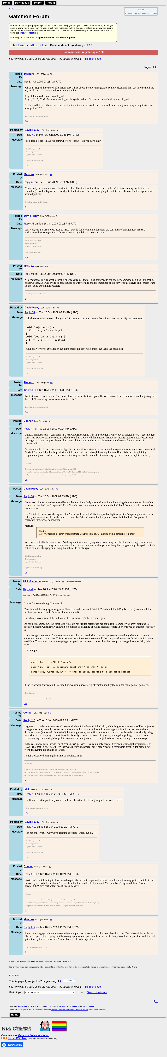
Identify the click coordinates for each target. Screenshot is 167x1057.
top (155, 1008)
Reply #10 (29, 726)
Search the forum (97, 998)
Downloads (22, 2)
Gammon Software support (33, 1041)
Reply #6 (29, 393)
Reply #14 (29, 933)
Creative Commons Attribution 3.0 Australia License (69, 1016)
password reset (26, 33)
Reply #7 (29, 432)
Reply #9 (28, 592)
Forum (51, 2)
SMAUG (33, 45)
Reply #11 (30, 800)
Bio (51, 74)
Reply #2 (29, 182)
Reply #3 (29, 223)
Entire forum (17, 45)
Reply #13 (29, 880)
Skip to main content (15, 9)
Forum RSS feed (17, 1044)
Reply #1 (29, 134)
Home (6, 2)
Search (38, 2)
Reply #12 (30, 833)
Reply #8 (29, 499)
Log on (141, 9)
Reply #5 (29, 312)
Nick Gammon (65, 598)
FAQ (155, 13)
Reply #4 (29, 273)
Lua (44, 45)
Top (26, 121)
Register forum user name (135, 13)
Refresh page (93, 58)
